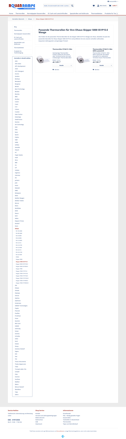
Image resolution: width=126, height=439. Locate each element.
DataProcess (18, 119)
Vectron (17, 377)
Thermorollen (18, 30)
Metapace (18, 193)
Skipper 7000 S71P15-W (22, 273)
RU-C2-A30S (19, 247)
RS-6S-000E (19, 238)
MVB (16, 211)
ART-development (20, 66)
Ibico (16, 160)
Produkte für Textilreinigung (18, 52)
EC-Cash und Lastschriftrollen (19, 38)
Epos (16, 132)
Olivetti (17, 290)
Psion (16, 318)
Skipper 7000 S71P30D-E (22, 280)
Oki (16, 285)
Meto (16, 195)
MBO (16, 190)
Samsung (17, 328)
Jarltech (17, 180)
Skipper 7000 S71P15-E (21, 271)
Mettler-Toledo (19, 200)
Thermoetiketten (19, 47)
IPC (16, 178)
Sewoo (17, 344)
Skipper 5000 (19, 259)
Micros (17, 203)
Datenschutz (39, 420)
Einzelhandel (67, 413)
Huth (16, 157)
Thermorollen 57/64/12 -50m (62, 49)
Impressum (38, 424)
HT (16, 152)
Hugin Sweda (19, 155)
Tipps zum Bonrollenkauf (70, 424)
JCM (16, 183)
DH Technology (19, 124)
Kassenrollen (67, 418)
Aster (16, 69)
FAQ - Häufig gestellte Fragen (71, 415)
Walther (17, 382)
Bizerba (17, 94)
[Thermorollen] (20, 13)
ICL (16, 165)
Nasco (17, 213)
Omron (17, 295)
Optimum (18, 300)
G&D (16, 140)
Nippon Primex (19, 221)
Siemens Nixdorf (20, 349)
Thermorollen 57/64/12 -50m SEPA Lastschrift (102, 50)
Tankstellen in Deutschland (71, 420)
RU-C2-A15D (19, 245)
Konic (16, 185)
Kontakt (37, 413)
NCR (16, 216)
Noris (16, 226)
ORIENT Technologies (21, 306)
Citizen (17, 109)
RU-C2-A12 (18, 243)
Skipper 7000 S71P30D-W (22, 283)
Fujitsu (17, 137)
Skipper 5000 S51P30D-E (22, 266)
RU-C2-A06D (19, 240)
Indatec (17, 170)
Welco (16, 384)
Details (65, 65)
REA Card (17, 323)
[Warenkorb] (113, 5)
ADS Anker (18, 63)
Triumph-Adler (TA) (20, 369)
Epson (17, 135)
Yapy (16, 392)
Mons (16, 206)
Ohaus (17, 228)
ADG (16, 61)
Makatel (17, 188)
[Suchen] (72, 5)
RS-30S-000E (19, 233)
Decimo (17, 122)
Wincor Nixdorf (19, 387)
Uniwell (17, 372)
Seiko (16, 339)
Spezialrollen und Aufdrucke (19, 43)
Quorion (17, 321)
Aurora (17, 74)
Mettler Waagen (19, 198)
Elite (16, 129)
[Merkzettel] (94, 5)
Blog (15, 27)
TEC (16, 359)
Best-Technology (20, 89)
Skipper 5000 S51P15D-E (22, 264)
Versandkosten (60, 431)
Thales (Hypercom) (20, 364)
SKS (16, 354)
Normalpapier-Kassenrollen (22, 34)
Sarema (17, 333)
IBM (16, 162)
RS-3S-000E (19, 235)
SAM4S (17, 326)
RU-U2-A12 (18, 250)
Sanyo (16, 331)
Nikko (16, 218)
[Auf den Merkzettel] (56, 70)
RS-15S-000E (19, 231)
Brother (17, 99)
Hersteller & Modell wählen (22, 58)
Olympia (17, 293)
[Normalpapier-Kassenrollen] (36, 13)
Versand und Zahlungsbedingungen (46, 415)
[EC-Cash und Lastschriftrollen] (58, 13)
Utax (16, 374)
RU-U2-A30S (19, 254)
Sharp (16, 346)
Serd (16, 341)
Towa (16, 366)
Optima (17, 298)
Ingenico (17, 173)
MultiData (18, 208)
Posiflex (17, 313)
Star (16, 356)
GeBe (16, 142)
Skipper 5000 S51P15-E (22, 261)
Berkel (17, 86)
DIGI (16, 127)
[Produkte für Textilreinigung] (114, 13)
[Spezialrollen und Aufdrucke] (79, 13)
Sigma (17, 351)
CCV (16, 107)
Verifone (17, 379)
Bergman (17, 84)
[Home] (11, 13)
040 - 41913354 (14, 420)
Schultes (17, 336)
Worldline (18, 389)
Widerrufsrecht (39, 418)
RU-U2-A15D (19, 252)
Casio (16, 104)
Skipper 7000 (19, 269)
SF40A (17, 257)
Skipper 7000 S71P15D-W (22, 278)
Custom (17, 112)
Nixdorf (17, 223)
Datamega (18, 117)
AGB (36, 422)
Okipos (17, 288)
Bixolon (17, 91)
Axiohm (17, 76)
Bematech (18, 81)
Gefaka (17, 145)
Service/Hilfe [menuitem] (112, 1)
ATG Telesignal (19, 71)
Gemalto (17, 147)
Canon (17, 102)
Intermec (17, 175)
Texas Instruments (20, 361)
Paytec (17, 308)
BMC (16, 96)
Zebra (16, 394)
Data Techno (18, 114)
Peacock (17, 311)
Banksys (17, 79)
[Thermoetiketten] (97, 13)
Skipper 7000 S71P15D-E (22, 276)
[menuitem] (58, 5)
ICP (16, 167)
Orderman (18, 303)
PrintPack (18, 316)
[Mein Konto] (101, 5)
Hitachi (17, 150)
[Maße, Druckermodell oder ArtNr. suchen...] (58, 5)
